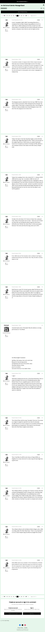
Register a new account (13, 613)
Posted (17, 19)
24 (17, 15)
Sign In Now (32, 613)
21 (11, 15)
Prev (4, 15)
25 (19, 15)
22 (13, 15)
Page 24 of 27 (33, 15)
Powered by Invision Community (22, 630)
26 (21, 15)
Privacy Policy (20, 627)
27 (23, 15)
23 (15, 15)
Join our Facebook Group (22, 1)
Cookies (25, 627)
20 (9, 15)
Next (26, 15)
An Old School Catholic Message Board (12, 5)
